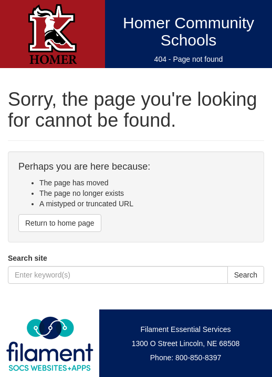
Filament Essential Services (186, 329)
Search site (27, 258)
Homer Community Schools (188, 31)
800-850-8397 (198, 357)
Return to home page (60, 223)
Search (245, 275)
